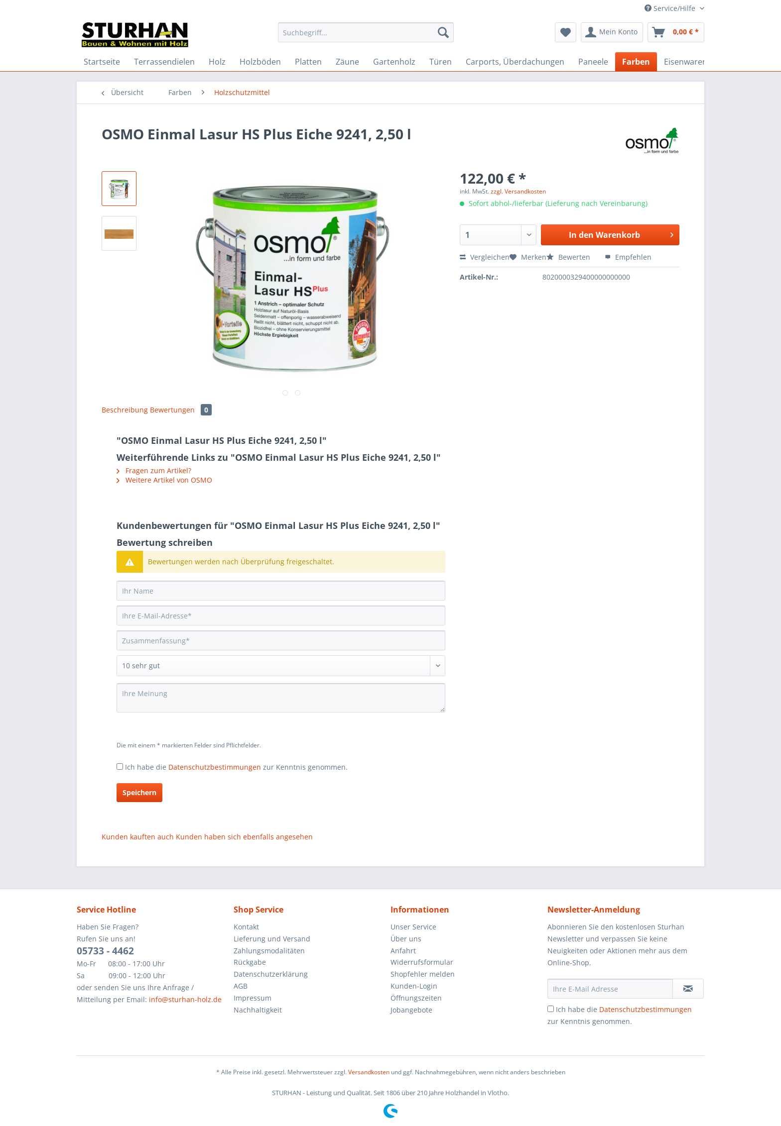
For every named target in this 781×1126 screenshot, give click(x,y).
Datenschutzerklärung (271, 974)
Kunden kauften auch (138, 836)
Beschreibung (125, 409)
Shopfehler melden (422, 974)
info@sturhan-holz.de (185, 999)
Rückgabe (250, 962)
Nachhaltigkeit (258, 1010)
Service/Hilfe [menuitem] (671, 8)
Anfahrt (403, 950)
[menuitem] (366, 37)
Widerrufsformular (421, 962)
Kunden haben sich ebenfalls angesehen (244, 836)
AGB (241, 986)
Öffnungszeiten (416, 998)
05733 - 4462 (105, 950)
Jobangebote (411, 1010)
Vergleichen (485, 257)
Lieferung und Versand (272, 938)
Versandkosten (369, 1072)
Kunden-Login (413, 986)
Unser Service (413, 926)
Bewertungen (181, 409)
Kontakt (246, 926)
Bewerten (569, 257)
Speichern (139, 792)
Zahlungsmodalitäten (269, 950)
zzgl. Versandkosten (518, 191)
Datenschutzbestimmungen (214, 767)
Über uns (405, 938)
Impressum (252, 998)
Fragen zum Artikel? (154, 470)
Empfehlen (628, 257)
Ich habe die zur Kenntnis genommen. (236, 767)
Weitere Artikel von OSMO (164, 480)
